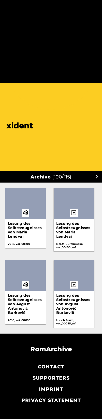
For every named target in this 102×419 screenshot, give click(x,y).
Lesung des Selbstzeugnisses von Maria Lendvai (25, 230)
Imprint (51, 389)
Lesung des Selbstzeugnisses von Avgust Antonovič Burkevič (25, 304)
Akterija (51, 6)
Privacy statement (51, 400)
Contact (51, 367)
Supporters (51, 378)
